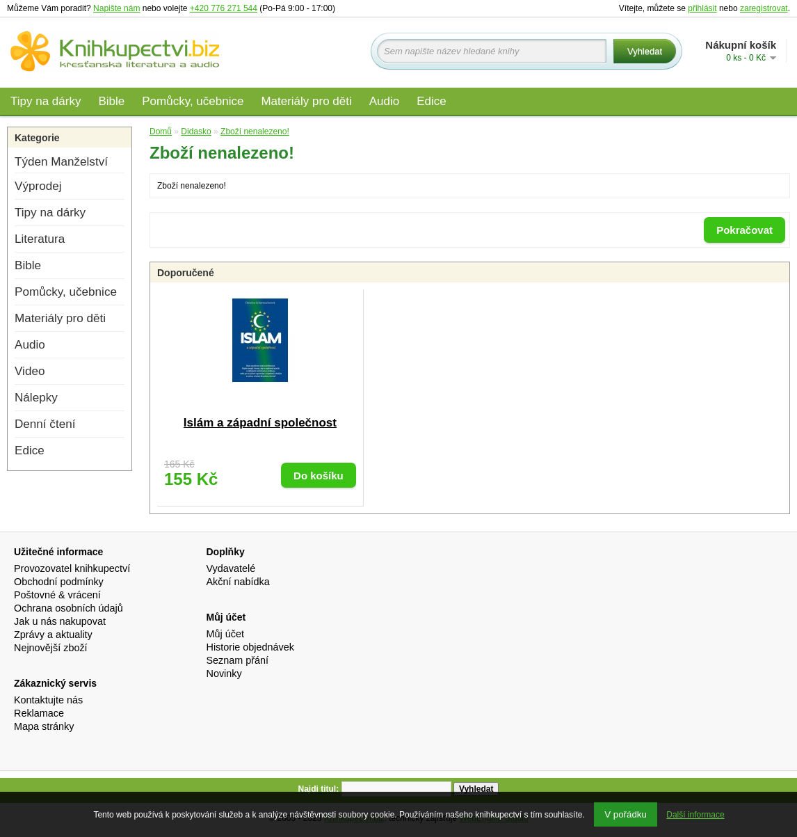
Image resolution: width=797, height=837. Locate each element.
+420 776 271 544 (223, 8)
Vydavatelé (231, 568)
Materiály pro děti (306, 101)
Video (30, 371)
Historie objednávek (250, 647)
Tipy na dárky (45, 101)
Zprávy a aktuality (53, 634)
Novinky (224, 673)
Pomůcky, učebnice (192, 101)
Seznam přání (238, 660)
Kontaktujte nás (48, 700)
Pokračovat (744, 230)
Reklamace (39, 713)
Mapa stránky (44, 726)
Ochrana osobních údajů (68, 608)
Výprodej (38, 186)
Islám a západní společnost (260, 422)
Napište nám (116, 8)
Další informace (695, 815)
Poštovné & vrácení (57, 594)
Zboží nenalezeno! (254, 131)
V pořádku (625, 814)
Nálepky (36, 397)
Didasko (196, 131)
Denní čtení (45, 424)
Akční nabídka (238, 581)
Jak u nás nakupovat (60, 621)
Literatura (40, 239)
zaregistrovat (764, 8)
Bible (111, 101)
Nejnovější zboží (51, 647)
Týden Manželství (61, 161)
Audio (384, 101)
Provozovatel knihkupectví (72, 568)
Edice (431, 101)
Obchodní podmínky (59, 581)
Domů (161, 131)
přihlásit (702, 8)
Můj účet (225, 633)
